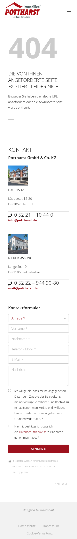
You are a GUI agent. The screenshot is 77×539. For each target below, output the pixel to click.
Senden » (38, 449)
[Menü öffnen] (68, 10)
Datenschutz (27, 526)
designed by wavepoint (38, 510)
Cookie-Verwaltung (40, 533)
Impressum (51, 526)
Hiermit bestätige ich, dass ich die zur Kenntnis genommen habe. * (35, 432)
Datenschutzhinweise (33, 432)
